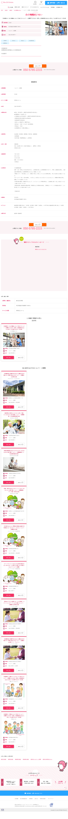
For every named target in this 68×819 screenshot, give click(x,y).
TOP (2, 10)
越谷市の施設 (3, 766)
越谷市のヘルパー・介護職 (36, 766)
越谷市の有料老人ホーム (47, 766)
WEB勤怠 (54, 7)
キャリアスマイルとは (46, 7)
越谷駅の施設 (10, 766)
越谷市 (11, 10)
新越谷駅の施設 (26, 766)
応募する (29, 66)
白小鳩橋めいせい (17, 10)
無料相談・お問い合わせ (57, 3)
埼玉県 (6, 10)
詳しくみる (9, 358)
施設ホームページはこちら (40, 250)
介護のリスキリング (25, 7)
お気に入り (44, 66)
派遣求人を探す (16, 7)
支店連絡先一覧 (61, 7)
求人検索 (8, 7)
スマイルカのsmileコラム (35, 7)
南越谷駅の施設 (18, 766)
